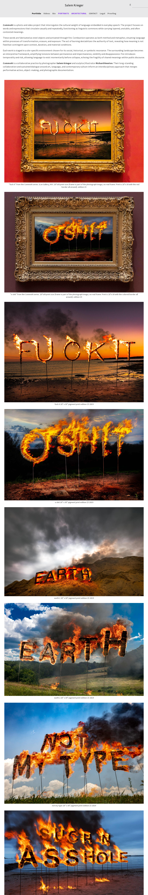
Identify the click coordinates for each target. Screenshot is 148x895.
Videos (47, 13)
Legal (102, 13)
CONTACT (93, 13)
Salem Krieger (74, 5)
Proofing (112, 13)
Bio (54, 13)
